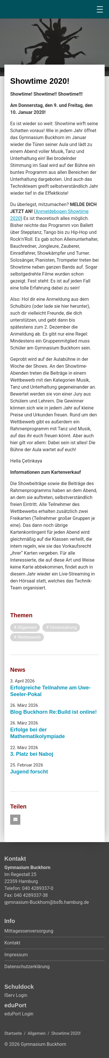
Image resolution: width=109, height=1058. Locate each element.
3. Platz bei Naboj (31, 754)
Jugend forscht (29, 772)
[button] (15, 820)
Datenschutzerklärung (27, 966)
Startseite (13, 1033)
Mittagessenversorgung (28, 931)
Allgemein (37, 1033)
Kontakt (12, 943)
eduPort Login (18, 1014)
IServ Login (15, 995)
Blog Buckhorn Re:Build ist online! (53, 712)
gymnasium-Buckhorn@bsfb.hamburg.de (46, 902)
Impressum (16, 954)
